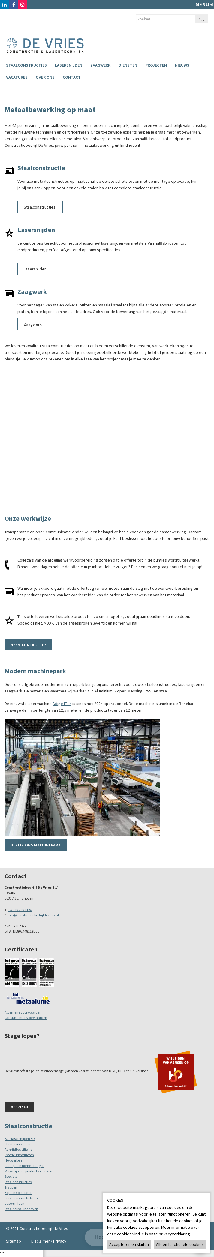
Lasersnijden (68, 65)
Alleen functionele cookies (180, 1244)
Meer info (19, 1107)
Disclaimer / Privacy (48, 1241)
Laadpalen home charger (24, 1165)
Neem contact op (28, 644)
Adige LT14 (62, 703)
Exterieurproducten (19, 1155)
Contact (72, 77)
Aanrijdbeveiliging (18, 1149)
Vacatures (17, 77)
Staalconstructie (28, 1126)
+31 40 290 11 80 (20, 909)
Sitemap (13, 1241)
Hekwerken (13, 1160)
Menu (202, 4)
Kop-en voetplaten (18, 1192)
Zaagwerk (100, 65)
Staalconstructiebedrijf (22, 1198)
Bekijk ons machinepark (36, 845)
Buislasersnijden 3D (20, 1138)
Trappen (11, 1187)
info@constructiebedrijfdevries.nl (33, 915)
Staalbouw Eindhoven (21, 1209)
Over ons (45, 77)
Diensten (128, 65)
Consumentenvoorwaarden (26, 1017)
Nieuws (182, 65)
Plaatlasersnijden (18, 1144)
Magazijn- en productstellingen (28, 1171)
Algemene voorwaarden (23, 1012)
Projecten (156, 65)
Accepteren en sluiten (129, 1244)
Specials (11, 1176)
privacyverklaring (174, 1234)
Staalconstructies (26, 65)
